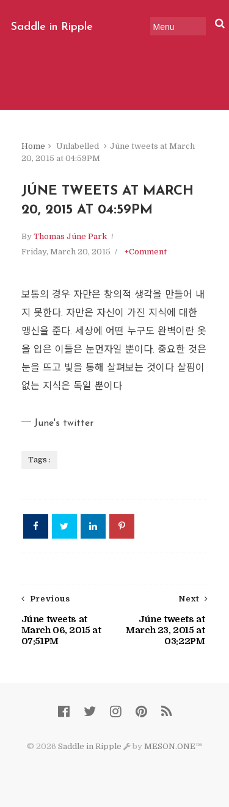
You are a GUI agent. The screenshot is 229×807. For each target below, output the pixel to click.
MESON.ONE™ (173, 746)
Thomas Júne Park (70, 236)
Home (33, 146)
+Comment (146, 251)
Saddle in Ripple (52, 27)
